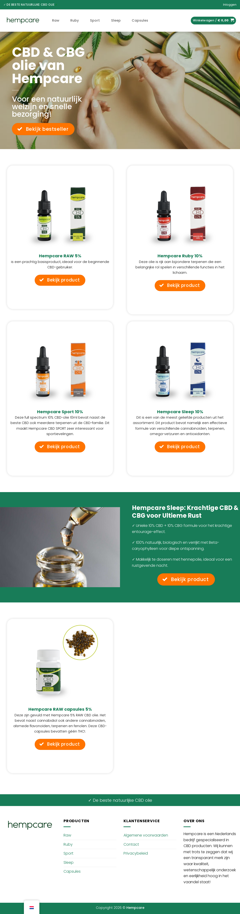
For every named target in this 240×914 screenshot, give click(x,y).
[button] (229, 5)
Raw (55, 20)
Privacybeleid (136, 853)
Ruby (74, 20)
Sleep (116, 20)
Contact (131, 844)
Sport (95, 20)
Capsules (140, 20)
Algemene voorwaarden (146, 835)
